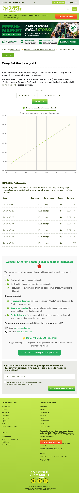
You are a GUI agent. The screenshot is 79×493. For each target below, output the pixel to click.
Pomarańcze (45, 426)
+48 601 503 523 (47, 446)
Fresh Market (19, 2)
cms (37, 489)
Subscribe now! (66, 16)
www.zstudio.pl (45, 489)
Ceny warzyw (9, 402)
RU (76, 2)
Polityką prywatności (26, 382)
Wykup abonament (50, 442)
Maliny (42, 418)
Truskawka (44, 412)
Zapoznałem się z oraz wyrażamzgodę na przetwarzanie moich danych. (24, 383)
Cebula (5, 409)
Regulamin (6, 436)
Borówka (43, 407)
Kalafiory (5, 418)
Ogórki (4, 421)
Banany (43, 415)
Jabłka (42, 409)
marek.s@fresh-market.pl (51, 449)
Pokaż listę (8, 55)
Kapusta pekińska (9, 426)
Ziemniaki (6, 407)
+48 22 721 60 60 (47, 457)
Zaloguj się (59, 2)
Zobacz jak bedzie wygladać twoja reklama (39, 353)
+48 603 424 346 (24, 332)
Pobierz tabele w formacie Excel (41, 108)
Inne (4, 432)
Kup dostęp (43, 204)
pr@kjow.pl (45, 460)
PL (69, 2)
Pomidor (5, 415)
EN (72, 2)
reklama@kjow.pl (22, 328)
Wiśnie (42, 423)
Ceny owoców (48, 402)
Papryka (5, 412)
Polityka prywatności (10, 439)
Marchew (6, 423)
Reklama (5, 442)
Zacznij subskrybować (61, 388)
